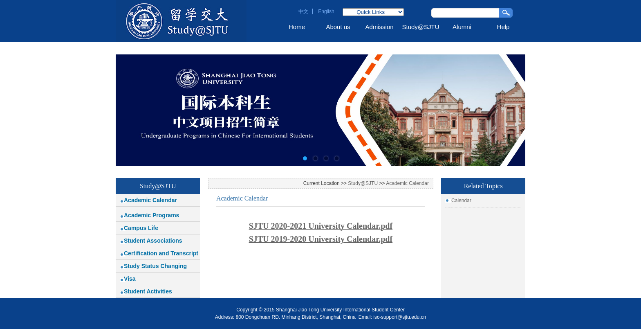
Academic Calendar (150, 200)
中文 (303, 11)
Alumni (462, 26)
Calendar (461, 200)
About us (338, 26)
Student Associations (153, 240)
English (326, 11)
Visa (130, 278)
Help (503, 26)
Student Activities (148, 291)
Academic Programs (151, 215)
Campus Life (141, 228)
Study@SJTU (420, 26)
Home (297, 26)
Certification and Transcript (161, 253)
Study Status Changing (155, 266)
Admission (379, 26)
